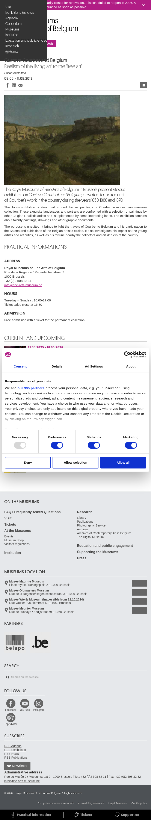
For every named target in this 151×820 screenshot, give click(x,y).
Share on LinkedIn (14, 85)
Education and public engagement (24, 40)
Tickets (10, 524)
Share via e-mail (20, 85)
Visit (8, 7)
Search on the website (8, 677)
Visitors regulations (17, 544)
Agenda (11, 18)
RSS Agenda (12, 746)
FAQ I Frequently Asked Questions (32, 512)
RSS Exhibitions (15, 750)
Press (81, 558)
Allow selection (75, 462)
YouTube (25, 709)
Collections (13, 24)
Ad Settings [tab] (94, 366)
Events (9, 536)
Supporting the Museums (97, 552)
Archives (83, 529)
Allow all (123, 462)
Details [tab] (57, 366)
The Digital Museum (90, 537)
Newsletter (20, 766)
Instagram (38, 709)
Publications (85, 521)
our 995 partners (31, 388)
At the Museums (17, 531)
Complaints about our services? (56, 803)
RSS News (11, 753)
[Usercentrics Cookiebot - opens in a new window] (127, 354)
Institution (11, 35)
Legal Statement (117, 803)
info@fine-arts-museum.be (23, 285)
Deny (28, 462)
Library (81, 517)
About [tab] (131, 366)
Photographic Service (91, 525)
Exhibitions (143, 85)
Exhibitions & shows (19, 12)
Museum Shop (14, 540)
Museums (12, 29)
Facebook (11, 709)
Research (12, 46)
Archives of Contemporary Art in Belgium (104, 533)
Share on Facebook (7, 85)
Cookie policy (139, 803)
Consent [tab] (20, 366)
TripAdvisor (10, 724)
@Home (11, 51)
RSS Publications (15, 757)
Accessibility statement (91, 803)
